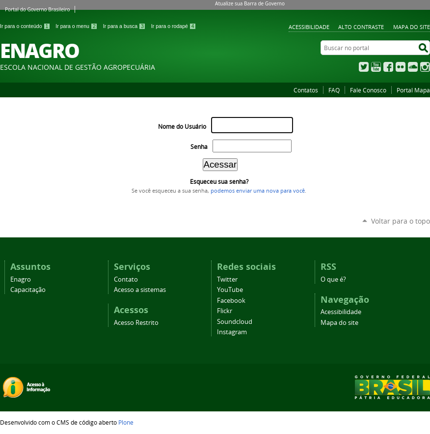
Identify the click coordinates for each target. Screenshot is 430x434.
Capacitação (28, 290)
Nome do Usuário (182, 126)
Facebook (388, 67)
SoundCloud (413, 67)
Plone (126, 422)
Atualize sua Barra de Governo (250, 3)
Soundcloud (234, 322)
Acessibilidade (341, 312)
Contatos (306, 90)
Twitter (364, 67)
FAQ (334, 90)
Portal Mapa (413, 90)
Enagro (20, 279)
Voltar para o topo (400, 221)
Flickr (400, 67)
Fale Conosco (368, 90)
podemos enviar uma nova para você (258, 190)
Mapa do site (339, 322)
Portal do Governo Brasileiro (37, 9)
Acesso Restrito (136, 322)
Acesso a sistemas (140, 290)
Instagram (425, 67)
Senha (199, 147)
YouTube (376, 67)
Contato (126, 279)
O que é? (333, 279)
